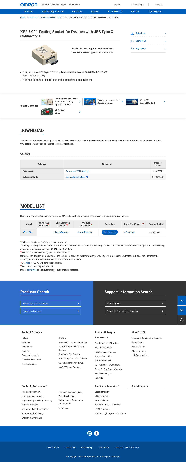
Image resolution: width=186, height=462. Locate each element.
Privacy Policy (86, 448)
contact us (32, 270)
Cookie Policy (103, 448)
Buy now (94, 11)
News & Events (138, 347)
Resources (77, 11)
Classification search (31, 360)
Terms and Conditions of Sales (127, 448)
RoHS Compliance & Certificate (73, 358)
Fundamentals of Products (107, 343)
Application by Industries (52, 11)
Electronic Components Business (147, 338)
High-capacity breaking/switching (37, 400)
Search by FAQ (113, 303)
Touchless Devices (67, 396)
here (28, 263)
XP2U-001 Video (53, 111)
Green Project (138, 386)
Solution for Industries (106, 386)
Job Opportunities (140, 355)
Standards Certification (69, 354)
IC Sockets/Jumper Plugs (51, 17)
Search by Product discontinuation (122, 311)
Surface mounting (30, 405)
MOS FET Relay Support (69, 367)
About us (135, 11)
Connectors (32, 17)
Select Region (138, 4)
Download (130, 232)
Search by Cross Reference (35, 303)
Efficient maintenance (32, 418)
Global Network (139, 351)
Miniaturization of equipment (35, 409)
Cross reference (29, 364)
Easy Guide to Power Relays (107, 365)
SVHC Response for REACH (71, 363)
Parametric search (30, 355)
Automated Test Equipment (108, 405)
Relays (25, 338)
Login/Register (154, 11)
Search (115, 4)
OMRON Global (53, 448)
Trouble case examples (105, 352)
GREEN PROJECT (115, 11)
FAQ (181, 301)
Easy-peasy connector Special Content (101, 101)
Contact (158, 4)
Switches (26, 342)
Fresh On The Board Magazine (109, 369)
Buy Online (138, 48)
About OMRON (138, 342)
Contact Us (138, 41)
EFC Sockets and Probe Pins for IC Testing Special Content (59, 102)
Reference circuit (103, 360)
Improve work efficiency (32, 413)
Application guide (103, 356)
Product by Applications (33, 386)
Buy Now (63, 338)
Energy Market (102, 400)
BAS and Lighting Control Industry (110, 413)
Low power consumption (33, 396)
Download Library (103, 332)
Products (29, 11)
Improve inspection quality (71, 392)
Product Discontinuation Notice (73, 342)
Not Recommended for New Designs (71, 348)
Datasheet (138, 33)
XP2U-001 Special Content (140, 102)
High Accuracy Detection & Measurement (71, 402)
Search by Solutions (32, 311)
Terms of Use (70, 448)
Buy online (111, 232)
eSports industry (102, 396)
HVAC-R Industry (102, 409)
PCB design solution (31, 392)
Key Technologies (103, 373)
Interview (99, 378)
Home (22, 17)
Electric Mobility (102, 392)
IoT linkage (63, 408)
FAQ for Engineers (103, 347)
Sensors (25, 351)
